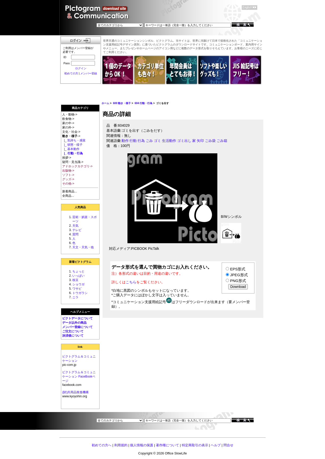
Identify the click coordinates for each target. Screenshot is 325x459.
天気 (75, 225)
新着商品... (69, 191)
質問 (75, 234)
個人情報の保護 (141, 445)
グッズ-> (68, 179)
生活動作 (169, 141)
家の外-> (68, 127)
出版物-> (68, 170)
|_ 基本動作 (70, 149)
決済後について (73, 335)
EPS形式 (237, 269)
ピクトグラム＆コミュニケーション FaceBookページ (79, 376)
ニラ (75, 297)
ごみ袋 (210, 141)
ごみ (149, 141)
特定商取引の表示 (195, 445)
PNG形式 (238, 280)
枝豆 (75, 280)
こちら (131, 282)
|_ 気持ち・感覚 (74, 140)
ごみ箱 (222, 141)
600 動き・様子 (122, 103)
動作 (125, 141)
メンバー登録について (77, 327)
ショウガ (78, 284)
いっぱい (78, 275)
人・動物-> (69, 114)
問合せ (228, 445)
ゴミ (157, 141)
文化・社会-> (71, 132)
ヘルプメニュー (80, 311)
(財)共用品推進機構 (75, 392)
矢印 (200, 141)
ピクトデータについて (77, 318)
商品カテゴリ (80, 107)
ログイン (80, 68)
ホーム (105, 103)
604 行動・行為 (143, 103)
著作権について (167, 445)
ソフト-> (68, 175)
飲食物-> (68, 119)
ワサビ (77, 288)
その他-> (68, 183)
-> (71, 136)
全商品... (68, 196)
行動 (133, 141)
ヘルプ (216, 445)
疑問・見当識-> (72, 162)
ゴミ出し (184, 141)
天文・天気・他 (83, 247)
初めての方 (71, 73)
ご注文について (73, 331)
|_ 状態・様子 (72, 144)
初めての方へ (101, 445)
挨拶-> (66, 157)
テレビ (77, 230)
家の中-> (68, 123)
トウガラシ (80, 293)
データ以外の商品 (74, 322)
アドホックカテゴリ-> (77, 166)
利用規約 (120, 445)
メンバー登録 (88, 73)
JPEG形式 (239, 275)
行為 (141, 141)
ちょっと (78, 271)
